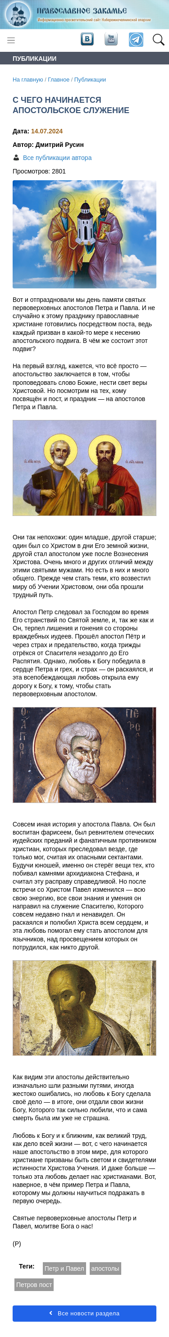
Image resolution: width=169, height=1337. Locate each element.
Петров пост (34, 1284)
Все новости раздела (84, 1313)
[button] (158, 40)
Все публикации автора (57, 157)
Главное (58, 80)
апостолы (105, 1268)
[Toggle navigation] (11, 40)
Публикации (90, 80)
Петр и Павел (64, 1268)
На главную (28, 80)
